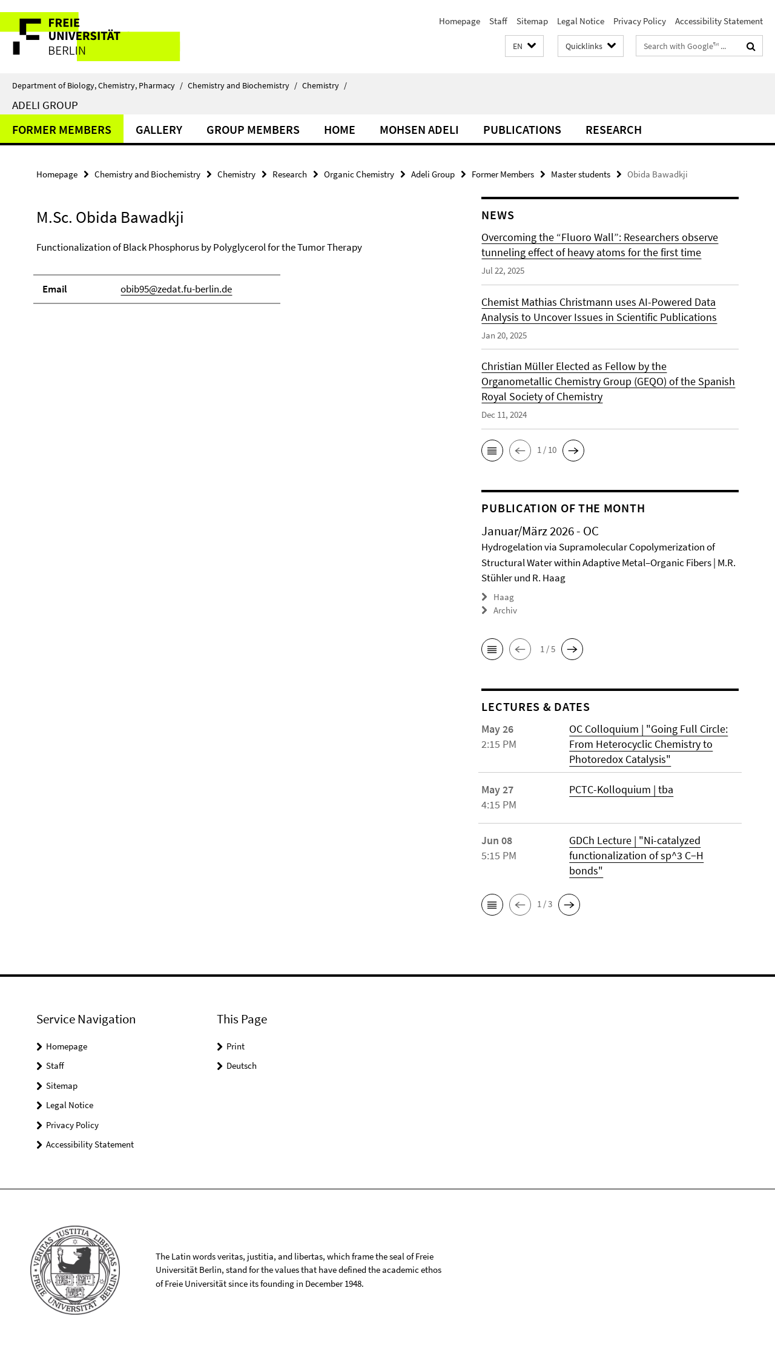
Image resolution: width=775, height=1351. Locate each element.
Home (339, 129)
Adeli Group (45, 104)
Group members (253, 129)
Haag (503, 597)
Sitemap (532, 21)
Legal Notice (580, 21)
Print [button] (235, 1045)
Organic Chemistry (359, 174)
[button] (524, 46)
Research (613, 129)
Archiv (505, 610)
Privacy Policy (639, 21)
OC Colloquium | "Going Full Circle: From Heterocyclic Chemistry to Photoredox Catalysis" (648, 743)
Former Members (61, 129)
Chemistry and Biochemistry (242, 85)
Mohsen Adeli (419, 129)
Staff (498, 21)
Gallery (159, 129)
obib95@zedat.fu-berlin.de (176, 289)
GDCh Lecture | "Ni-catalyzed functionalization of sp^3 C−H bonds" (636, 855)
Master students (580, 174)
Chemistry (324, 85)
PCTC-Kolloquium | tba (621, 789)
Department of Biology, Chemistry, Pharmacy (97, 85)
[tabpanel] (237, 278)
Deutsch (241, 1065)
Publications (522, 129)
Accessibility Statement (719, 21)
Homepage (459, 21)
